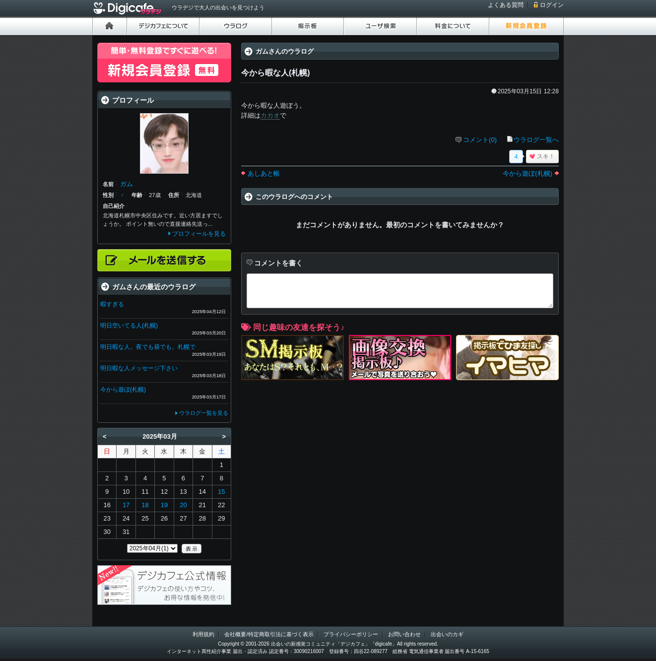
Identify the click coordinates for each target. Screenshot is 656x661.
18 (144, 505)
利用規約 (203, 634)
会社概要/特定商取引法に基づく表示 (268, 634)
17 (126, 505)
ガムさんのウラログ (285, 51)
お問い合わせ (404, 634)
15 (221, 491)
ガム (126, 184)
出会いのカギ (447, 634)
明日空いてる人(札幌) (129, 325)
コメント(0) (480, 139)
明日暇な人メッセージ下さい (139, 368)
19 (164, 505)
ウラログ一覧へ (536, 139)
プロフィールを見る (199, 233)
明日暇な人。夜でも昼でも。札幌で (148, 346)
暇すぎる (112, 304)
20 (183, 505)
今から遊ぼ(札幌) (527, 173)
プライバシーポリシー (351, 634)
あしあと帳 (264, 173)
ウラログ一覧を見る (203, 413)
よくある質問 (506, 4)
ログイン (552, 4)
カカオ (270, 115)
